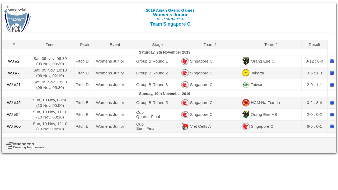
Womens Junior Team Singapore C (170, 17)
